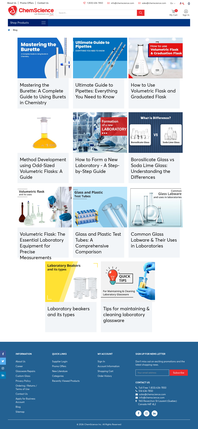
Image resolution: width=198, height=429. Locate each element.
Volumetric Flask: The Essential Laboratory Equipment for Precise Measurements (42, 245)
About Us (11, 3)
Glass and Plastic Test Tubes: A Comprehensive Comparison (98, 243)
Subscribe (178, 372)
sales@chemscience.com (152, 394)
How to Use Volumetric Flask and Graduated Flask (153, 91)
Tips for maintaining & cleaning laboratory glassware (126, 314)
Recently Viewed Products (66, 380)
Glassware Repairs (25, 371)
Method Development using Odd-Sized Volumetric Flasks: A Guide (43, 168)
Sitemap (20, 411)
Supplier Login (59, 361)
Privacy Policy (23, 380)
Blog (18, 406)
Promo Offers (27, 3)
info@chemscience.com (151, 397)
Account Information (109, 366)
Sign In (101, 361)
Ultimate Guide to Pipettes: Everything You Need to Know (96, 91)
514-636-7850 (146, 390)
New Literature (59, 371)
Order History (105, 376)
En (172, 3)
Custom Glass (23, 376)
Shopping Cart (105, 371)
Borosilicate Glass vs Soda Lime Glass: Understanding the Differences (152, 168)
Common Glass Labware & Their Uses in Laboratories (154, 240)
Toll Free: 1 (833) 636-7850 (152, 387)
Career (19, 366)
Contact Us (42, 3)
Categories (58, 376)
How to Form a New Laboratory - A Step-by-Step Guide (97, 165)
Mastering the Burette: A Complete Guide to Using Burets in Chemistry (43, 93)
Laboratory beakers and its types (68, 311)
